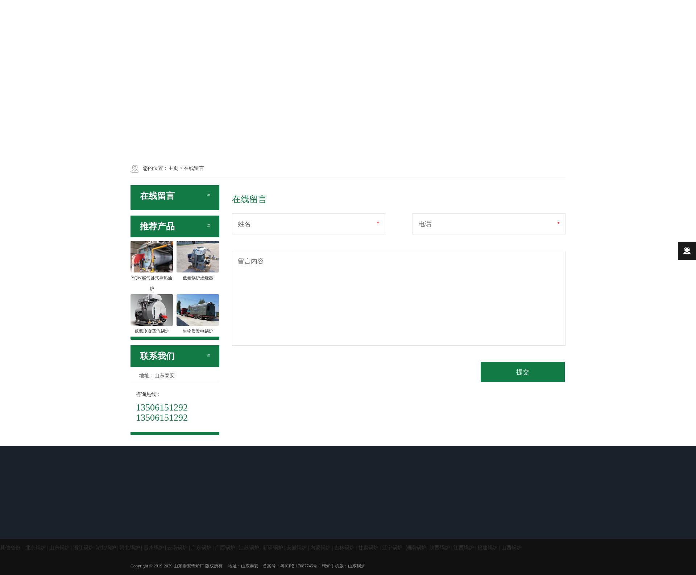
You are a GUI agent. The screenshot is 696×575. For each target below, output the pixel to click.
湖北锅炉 (106, 547)
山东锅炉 (59, 547)
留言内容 (251, 261)
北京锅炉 (35, 547)
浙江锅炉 (83, 547)
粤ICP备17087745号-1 (300, 565)
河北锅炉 (130, 547)
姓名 (244, 224)
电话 (424, 224)
